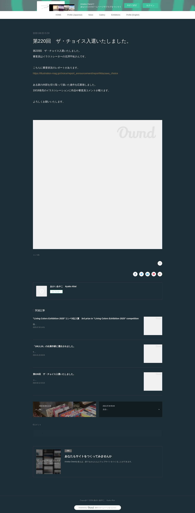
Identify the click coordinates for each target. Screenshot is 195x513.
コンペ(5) (36, 255)
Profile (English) (132, 15)
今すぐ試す (132, 5)
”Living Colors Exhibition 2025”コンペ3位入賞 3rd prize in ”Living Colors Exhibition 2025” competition (86, 318)
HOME (58, 15)
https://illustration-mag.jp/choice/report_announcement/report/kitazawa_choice (75, 73)
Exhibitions (115, 15)
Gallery (102, 15)
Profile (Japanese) (74, 15)
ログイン (150, 5)
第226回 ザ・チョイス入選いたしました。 (54, 374)
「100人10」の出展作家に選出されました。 (54, 346)
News (90, 15)
